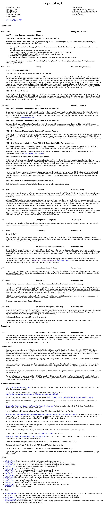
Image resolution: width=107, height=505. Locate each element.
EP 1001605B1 (10, 486)
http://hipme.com (10, 501)
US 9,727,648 (9, 470)
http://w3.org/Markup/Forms (30, 153)
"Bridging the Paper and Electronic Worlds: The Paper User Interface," (30, 406)
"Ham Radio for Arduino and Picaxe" (18, 387)
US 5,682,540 (9, 479)
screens (41, 153)
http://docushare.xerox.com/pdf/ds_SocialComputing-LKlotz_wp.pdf (69, 397)
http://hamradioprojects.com (14, 499)
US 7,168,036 (9, 475)
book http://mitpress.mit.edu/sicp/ (44, 260)
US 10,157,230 (10, 461)
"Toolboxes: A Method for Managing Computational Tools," (26, 436)
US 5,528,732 (9, 482)
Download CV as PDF (14, 20)
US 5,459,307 (9, 484)
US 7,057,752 (9, 473)
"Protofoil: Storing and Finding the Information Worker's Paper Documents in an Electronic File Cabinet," (42, 414)
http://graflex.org (10, 493)
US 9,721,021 (9, 468)
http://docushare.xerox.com (26, 117)
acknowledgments (63, 260)
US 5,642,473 (9, 481)
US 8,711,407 (9, 472)
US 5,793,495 (9, 477)
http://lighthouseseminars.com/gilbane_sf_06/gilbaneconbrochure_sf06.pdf (32, 394)
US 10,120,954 (10, 463)
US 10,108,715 (10, 465)
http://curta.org (10, 497)
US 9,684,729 (9, 466)
